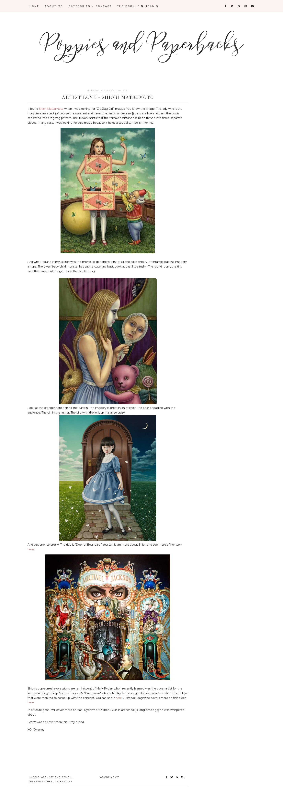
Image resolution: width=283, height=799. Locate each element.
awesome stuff (41, 781)
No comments (109, 777)
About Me (54, 6)
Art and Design (61, 777)
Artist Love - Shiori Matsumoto (108, 97)
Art (44, 777)
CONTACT (104, 6)
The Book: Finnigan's (137, 6)
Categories (81, 6)
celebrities (63, 781)
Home (34, 6)
